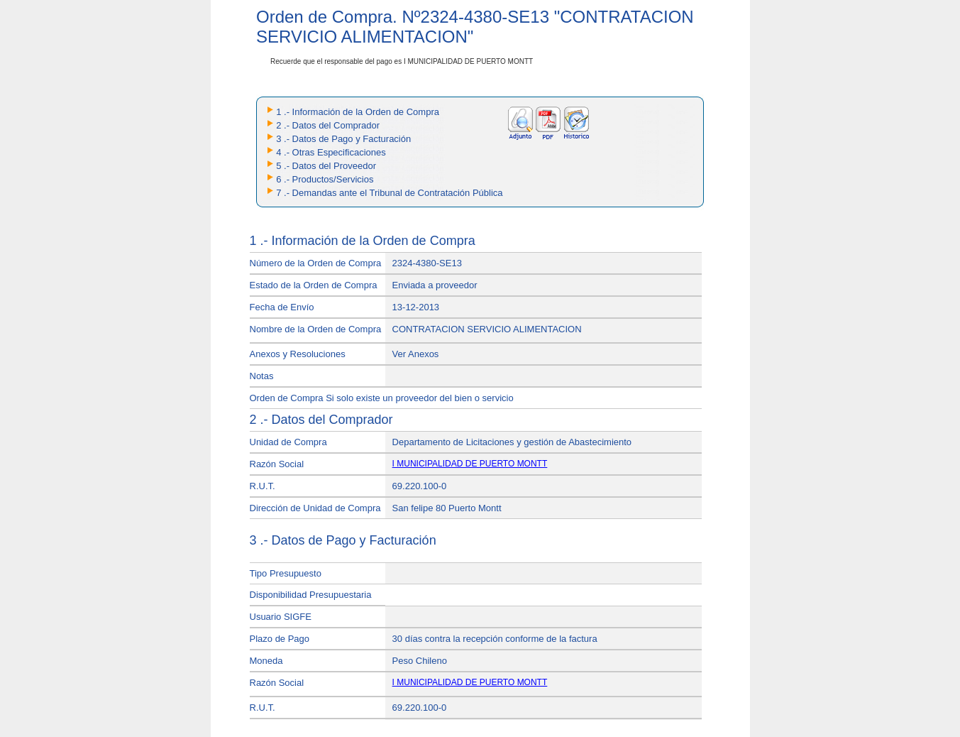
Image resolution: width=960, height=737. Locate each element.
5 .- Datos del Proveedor (326, 165)
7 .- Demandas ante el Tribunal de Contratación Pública (389, 192)
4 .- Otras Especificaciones (331, 152)
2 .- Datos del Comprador (328, 125)
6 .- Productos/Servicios (324, 179)
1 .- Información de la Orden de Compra (357, 112)
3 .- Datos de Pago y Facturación (343, 138)
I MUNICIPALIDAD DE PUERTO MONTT (470, 464)
